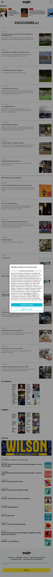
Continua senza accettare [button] (26, 271)
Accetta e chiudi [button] (27, 305)
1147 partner (27, 293)
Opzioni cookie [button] (26, 309)
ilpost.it (34, 295)
